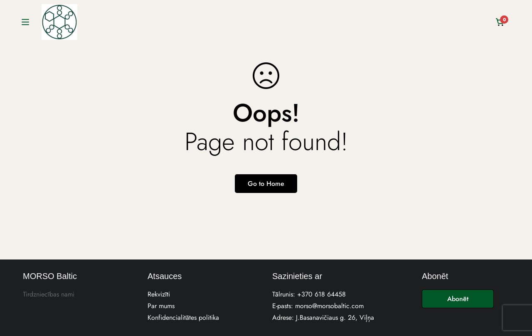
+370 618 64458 (321, 294)
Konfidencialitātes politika (183, 317)
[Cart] (500, 22)
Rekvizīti (159, 294)
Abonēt (457, 299)
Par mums (161, 306)
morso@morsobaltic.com (329, 306)
